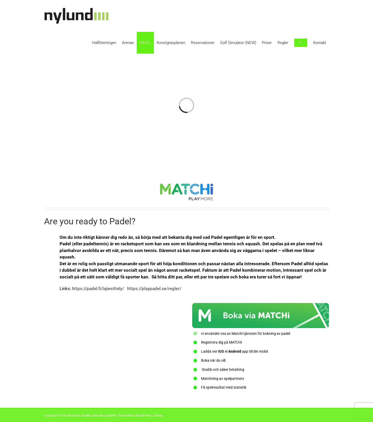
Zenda (158, 415)
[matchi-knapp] (260, 306)
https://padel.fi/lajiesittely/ (98, 288)
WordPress (143, 415)
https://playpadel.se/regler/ (154, 288)
